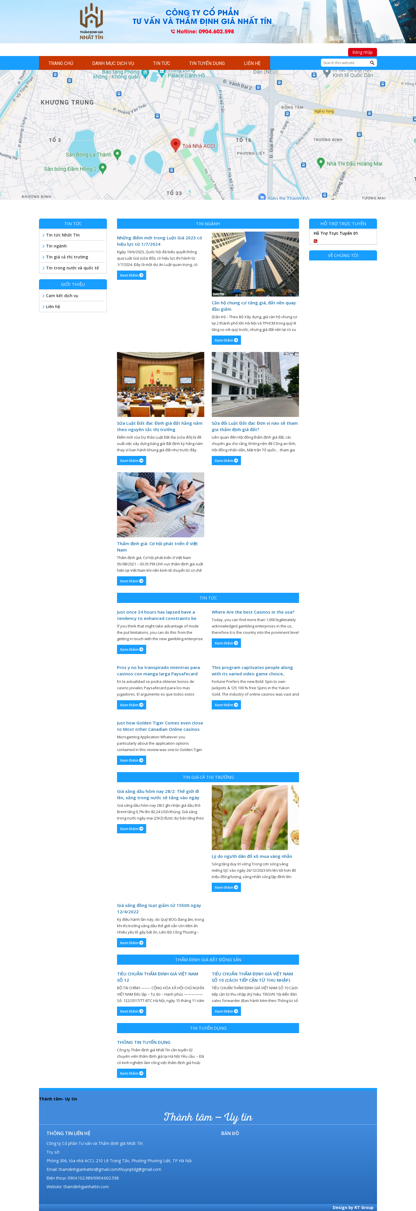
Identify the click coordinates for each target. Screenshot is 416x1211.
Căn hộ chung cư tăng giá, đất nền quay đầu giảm (254, 306)
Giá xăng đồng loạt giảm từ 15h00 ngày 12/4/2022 (159, 908)
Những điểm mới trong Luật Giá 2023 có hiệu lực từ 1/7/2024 (159, 241)
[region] (208, 140)
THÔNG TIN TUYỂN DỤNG (143, 1042)
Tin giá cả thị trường (208, 777)
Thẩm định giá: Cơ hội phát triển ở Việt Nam (157, 547)
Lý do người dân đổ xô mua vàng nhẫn (252, 856)
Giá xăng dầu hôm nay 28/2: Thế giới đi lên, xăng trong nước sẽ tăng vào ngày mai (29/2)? (158, 794)
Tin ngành (208, 223)
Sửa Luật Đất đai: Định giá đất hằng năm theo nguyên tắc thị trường (160, 426)
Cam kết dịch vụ (62, 295)
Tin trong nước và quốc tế (72, 268)
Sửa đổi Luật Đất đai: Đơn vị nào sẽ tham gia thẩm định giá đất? (255, 426)
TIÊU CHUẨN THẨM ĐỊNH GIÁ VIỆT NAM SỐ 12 (157, 977)
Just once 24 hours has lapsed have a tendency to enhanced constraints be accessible (156, 615)
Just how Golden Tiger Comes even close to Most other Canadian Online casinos (160, 726)
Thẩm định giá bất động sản (208, 959)
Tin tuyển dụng (208, 1028)
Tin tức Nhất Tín (63, 235)
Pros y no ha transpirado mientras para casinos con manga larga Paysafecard (158, 670)
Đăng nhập (362, 52)
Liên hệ (53, 306)
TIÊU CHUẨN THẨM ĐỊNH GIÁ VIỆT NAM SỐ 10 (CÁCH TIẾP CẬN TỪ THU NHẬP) (252, 977)
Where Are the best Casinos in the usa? (253, 612)
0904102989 (336, 240)
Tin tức (208, 598)
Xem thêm (131, 275)
